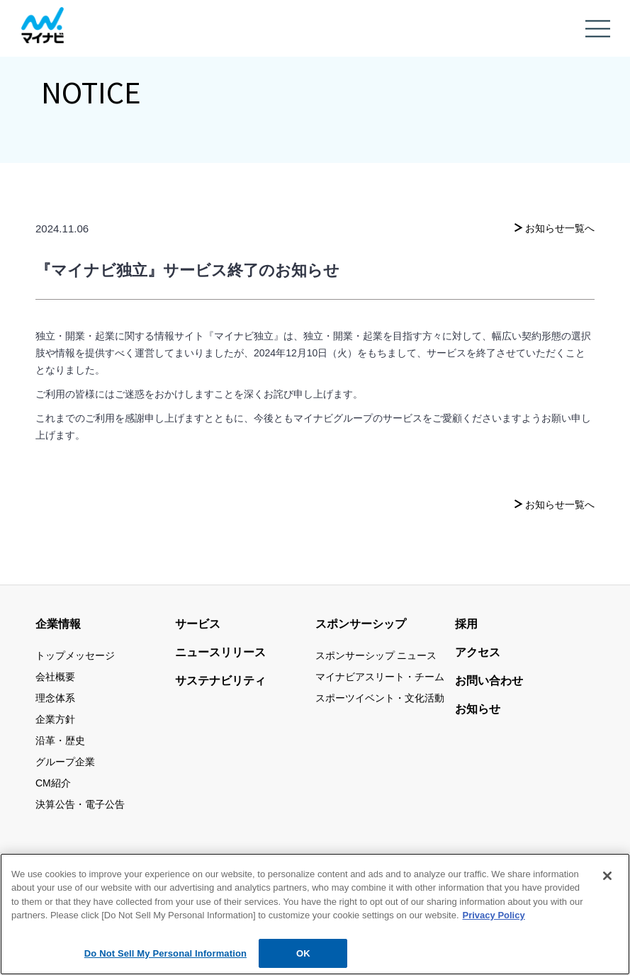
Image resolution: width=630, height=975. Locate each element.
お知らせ (477, 709)
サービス (197, 624)
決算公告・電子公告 (80, 804)
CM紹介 (53, 783)
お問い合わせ (489, 681)
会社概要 (55, 676)
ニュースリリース (220, 652)
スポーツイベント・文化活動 (379, 698)
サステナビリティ (220, 681)
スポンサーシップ (360, 624)
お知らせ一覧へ (560, 228)
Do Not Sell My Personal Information (165, 959)
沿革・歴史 (60, 740)
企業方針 (55, 719)
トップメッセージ (75, 655)
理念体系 (55, 698)
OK (303, 959)
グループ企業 (65, 761)
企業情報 (58, 624)
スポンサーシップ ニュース (376, 655)
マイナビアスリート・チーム (379, 676)
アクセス (477, 652)
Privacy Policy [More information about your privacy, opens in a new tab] (494, 921)
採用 (466, 624)
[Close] (607, 882)
